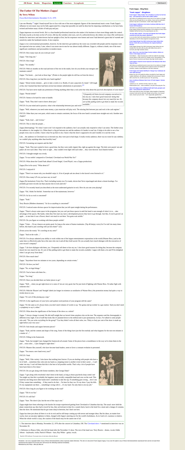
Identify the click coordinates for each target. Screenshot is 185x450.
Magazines (47, 3)
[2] (83, 85)
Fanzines (67, 3)
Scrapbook (79, 3)
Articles (57, 3)
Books (37, 3)
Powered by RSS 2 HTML (157, 97)
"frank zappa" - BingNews (140, 12)
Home (28, 3)
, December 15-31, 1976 (38, 18)
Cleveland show (93, 424)
